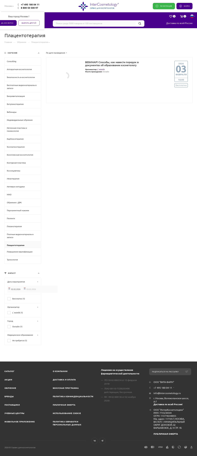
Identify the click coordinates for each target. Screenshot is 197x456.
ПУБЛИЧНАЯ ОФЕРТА (166, 434)
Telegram (102, 441)
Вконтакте (94, 441)
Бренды (9, 396)
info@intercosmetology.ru (167, 393)
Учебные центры (14, 413)
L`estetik (101, 69)
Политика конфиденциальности (73, 396)
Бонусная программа (66, 388)
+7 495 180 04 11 (30, 4)
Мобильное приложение (19, 422)
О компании (60, 371)
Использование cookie (67, 413)
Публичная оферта (64, 405)
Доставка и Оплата (64, 380)
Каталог (9, 371)
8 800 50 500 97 (29, 7)
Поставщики (12, 405)
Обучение (10, 388)
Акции (8, 380)
